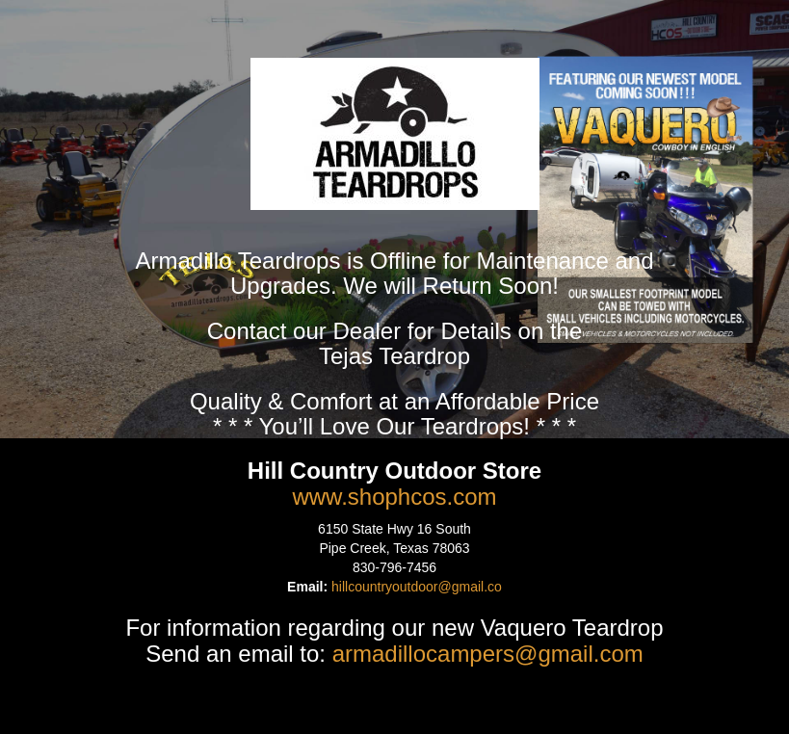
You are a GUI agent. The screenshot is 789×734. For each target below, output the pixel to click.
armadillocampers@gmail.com (488, 654)
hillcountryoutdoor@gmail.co (416, 586)
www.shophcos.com (394, 497)
